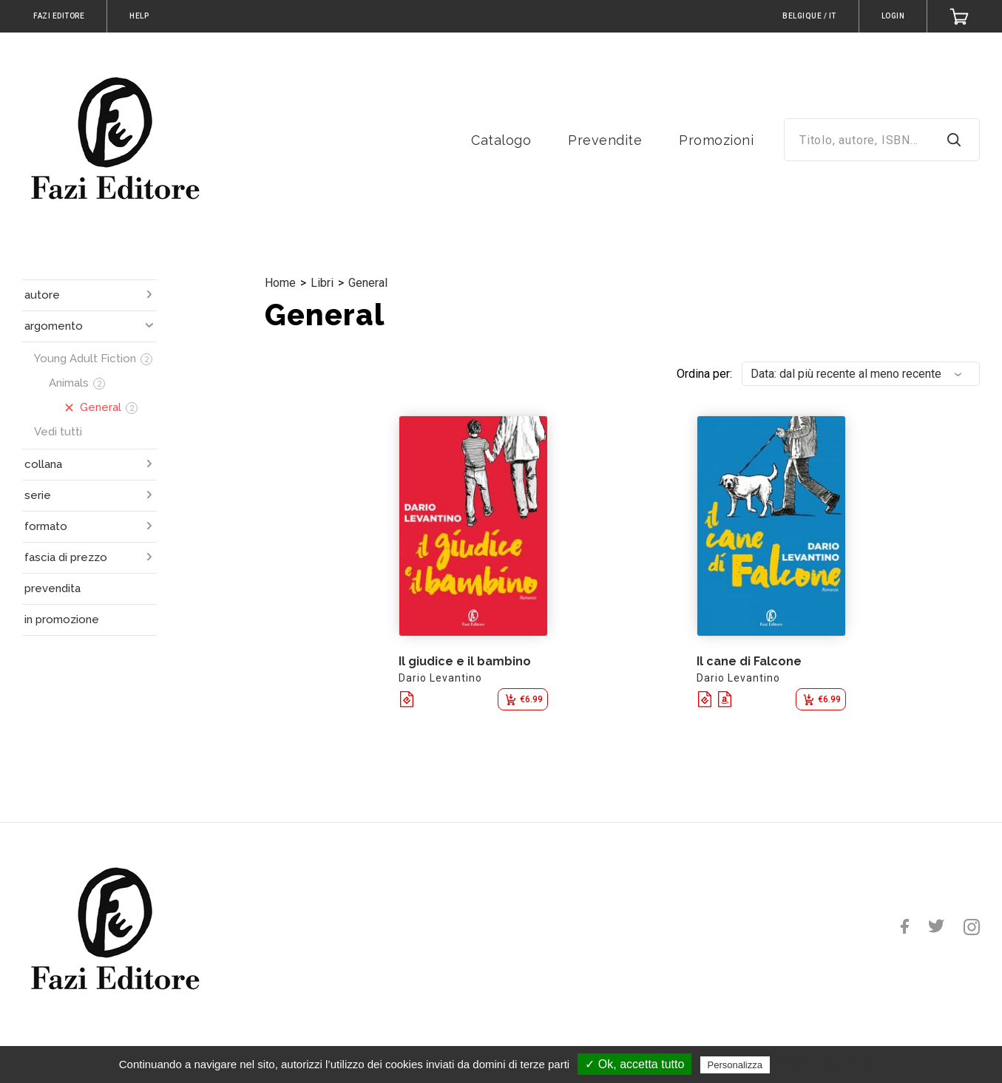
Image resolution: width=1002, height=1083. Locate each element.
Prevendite (605, 140)
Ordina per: (704, 374)
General (367, 283)
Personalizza (735, 1064)
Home (280, 283)
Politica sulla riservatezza (835, 1064)
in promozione (61, 619)
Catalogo (501, 140)
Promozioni (716, 140)
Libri (322, 283)
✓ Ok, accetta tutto (634, 1064)
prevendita (52, 588)
